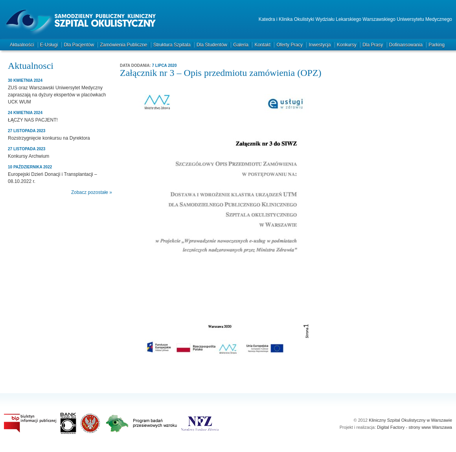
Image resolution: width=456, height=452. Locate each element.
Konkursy (347, 45)
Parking (436, 45)
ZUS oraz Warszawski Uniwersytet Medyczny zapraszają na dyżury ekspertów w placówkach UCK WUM (57, 95)
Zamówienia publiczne (123, 45)
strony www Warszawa (430, 427)
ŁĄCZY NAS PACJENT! (33, 120)
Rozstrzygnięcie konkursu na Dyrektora (49, 138)
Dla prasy (372, 45)
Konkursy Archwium (28, 156)
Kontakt (262, 45)
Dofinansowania (406, 45)
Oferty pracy (289, 45)
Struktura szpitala (172, 45)
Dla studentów (212, 45)
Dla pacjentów (79, 45)
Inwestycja (320, 45)
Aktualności (22, 45)
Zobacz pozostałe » (91, 192)
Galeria (240, 45)
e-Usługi (49, 45)
